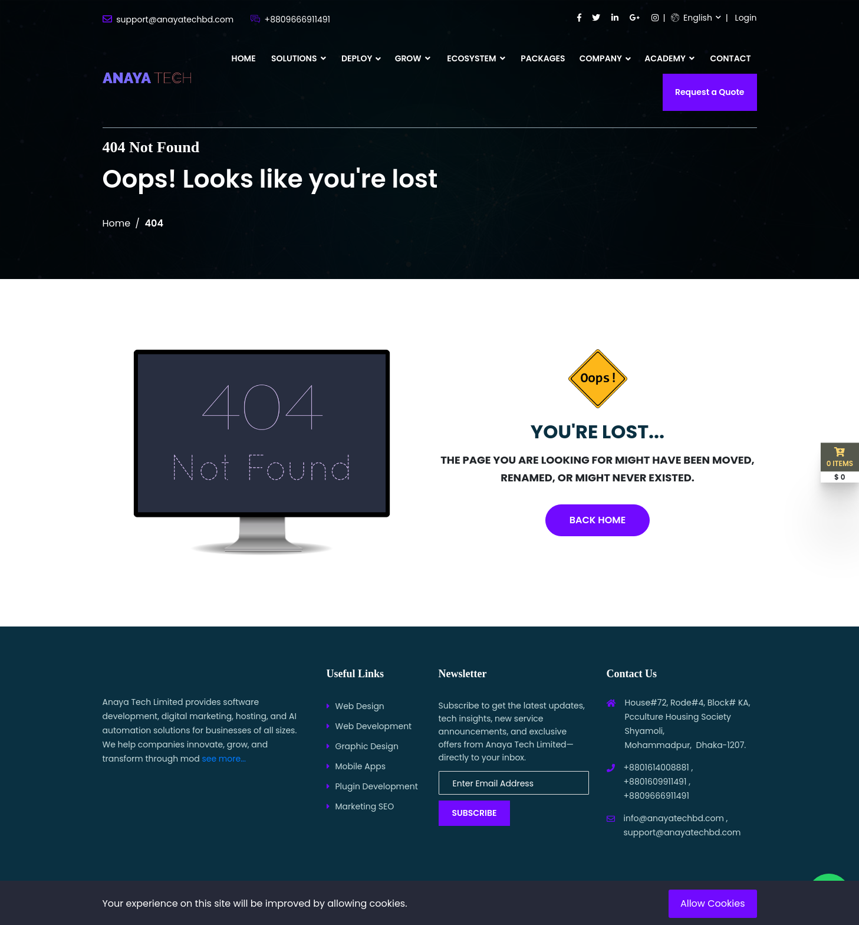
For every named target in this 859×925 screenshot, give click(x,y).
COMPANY (601, 58)
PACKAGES (543, 58)
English (691, 18)
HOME (244, 58)
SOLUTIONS (298, 58)
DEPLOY (356, 58)
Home (117, 223)
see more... (224, 759)
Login (746, 18)
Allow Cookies (712, 903)
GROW (412, 58)
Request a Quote (710, 92)
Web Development (373, 726)
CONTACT (730, 58)
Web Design (359, 706)
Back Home (598, 520)
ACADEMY (669, 58)
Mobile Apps (360, 766)
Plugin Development (376, 786)
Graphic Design (367, 746)
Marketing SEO (364, 806)
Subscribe (474, 813)
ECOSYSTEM (476, 58)
